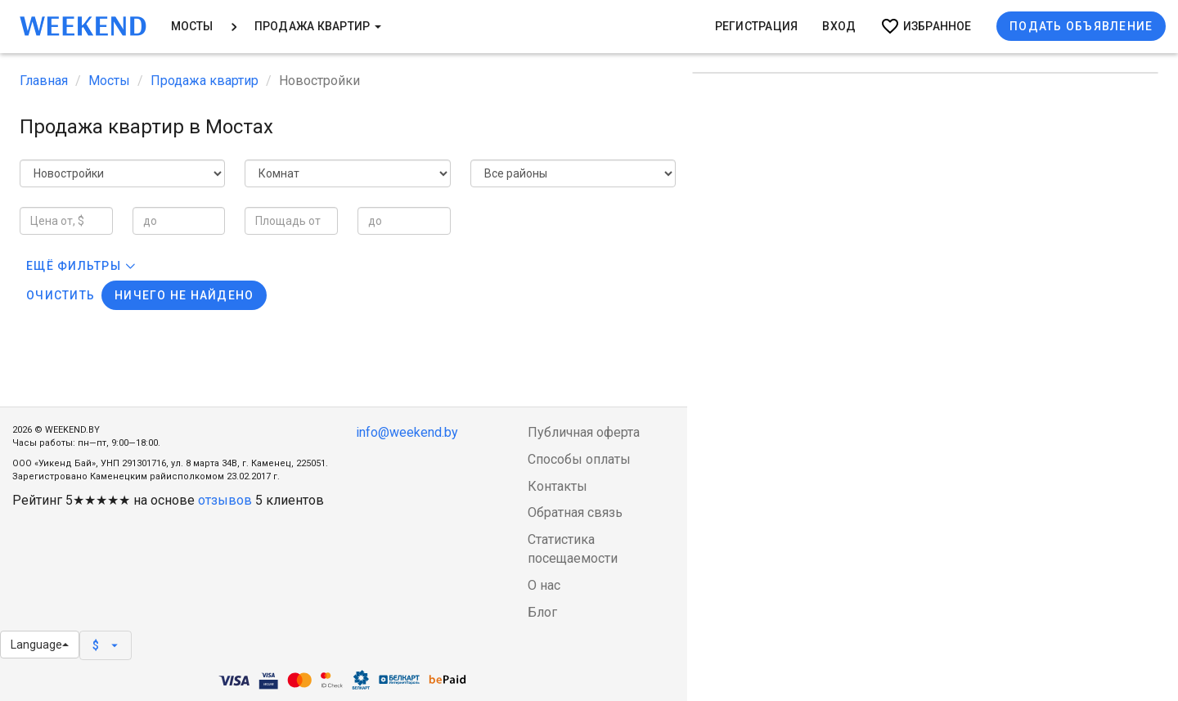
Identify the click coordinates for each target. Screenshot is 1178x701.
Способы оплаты (579, 459)
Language (40, 644)
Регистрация (756, 26)
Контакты (557, 486)
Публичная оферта (584, 432)
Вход (839, 26)
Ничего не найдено (184, 295)
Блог (542, 612)
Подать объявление (1081, 26)
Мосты (192, 26)
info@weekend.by (407, 432)
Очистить (60, 295)
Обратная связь (575, 512)
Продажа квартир (317, 26)
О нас (544, 585)
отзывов (225, 500)
